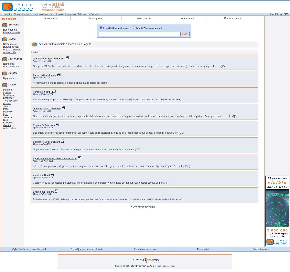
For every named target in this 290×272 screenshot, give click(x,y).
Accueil (42, 44)
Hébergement (10, 29)
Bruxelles (8, 122)
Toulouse (8, 117)
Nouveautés (50, 18)
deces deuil (74, 44)
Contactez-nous (232, 18)
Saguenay (8, 98)
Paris (5, 109)
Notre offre (8, 64)
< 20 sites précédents (143, 206)
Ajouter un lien (144, 18)
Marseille (8, 111)
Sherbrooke (9, 95)
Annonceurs (187, 18)
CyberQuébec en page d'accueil (29, 249)
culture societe (57, 44)
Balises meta (10, 44)
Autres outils (9, 52)
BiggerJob (8, 78)
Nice (5, 120)
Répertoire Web (11, 32)
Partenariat (203, 249)
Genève (7, 125)
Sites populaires (96, 18)
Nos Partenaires (11, 66)
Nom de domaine (12, 49)
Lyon (5, 114)
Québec (7, 92)
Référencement (11, 46)
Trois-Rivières (10, 100)
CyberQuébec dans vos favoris (87, 249)
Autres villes (9, 128)
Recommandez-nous (145, 249)
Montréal (7, 89)
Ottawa (7, 103)
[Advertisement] (277, 114)
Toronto (7, 106)
